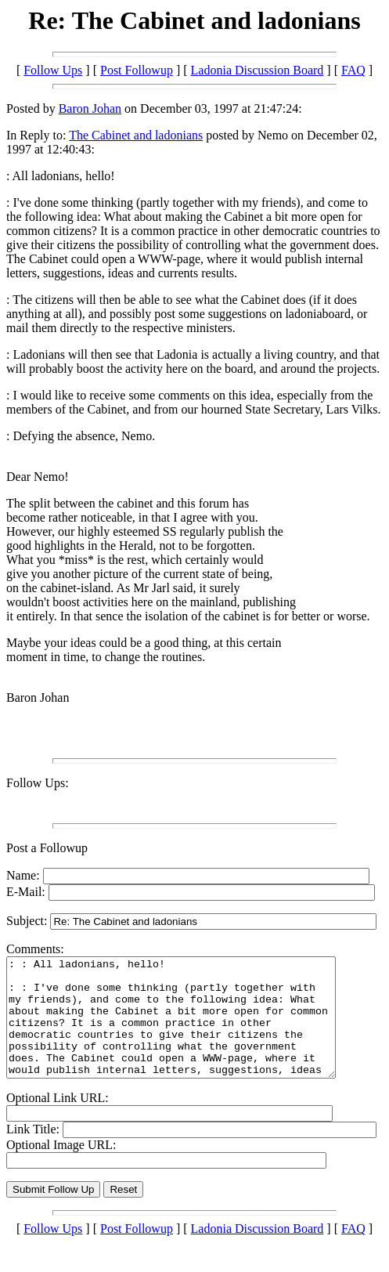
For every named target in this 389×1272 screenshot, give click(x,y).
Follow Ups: (37, 783)
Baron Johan (90, 108)
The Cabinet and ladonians (136, 135)
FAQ (353, 70)
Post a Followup (47, 848)
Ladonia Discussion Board (257, 70)
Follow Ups (52, 70)
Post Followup (136, 70)
